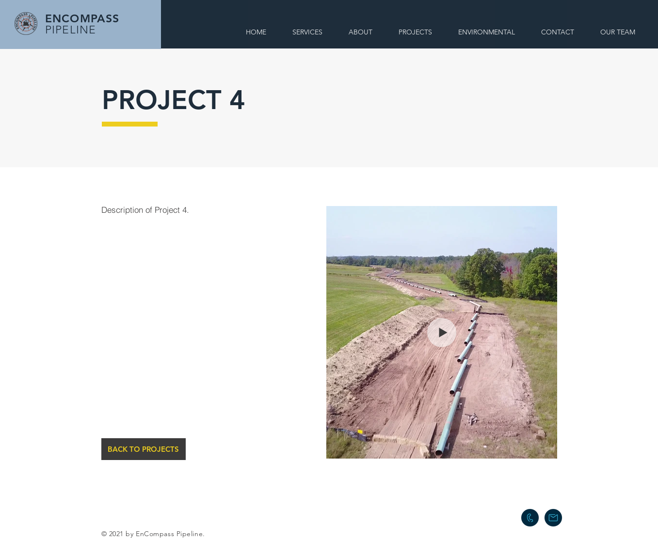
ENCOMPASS (82, 18)
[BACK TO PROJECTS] (143, 449)
